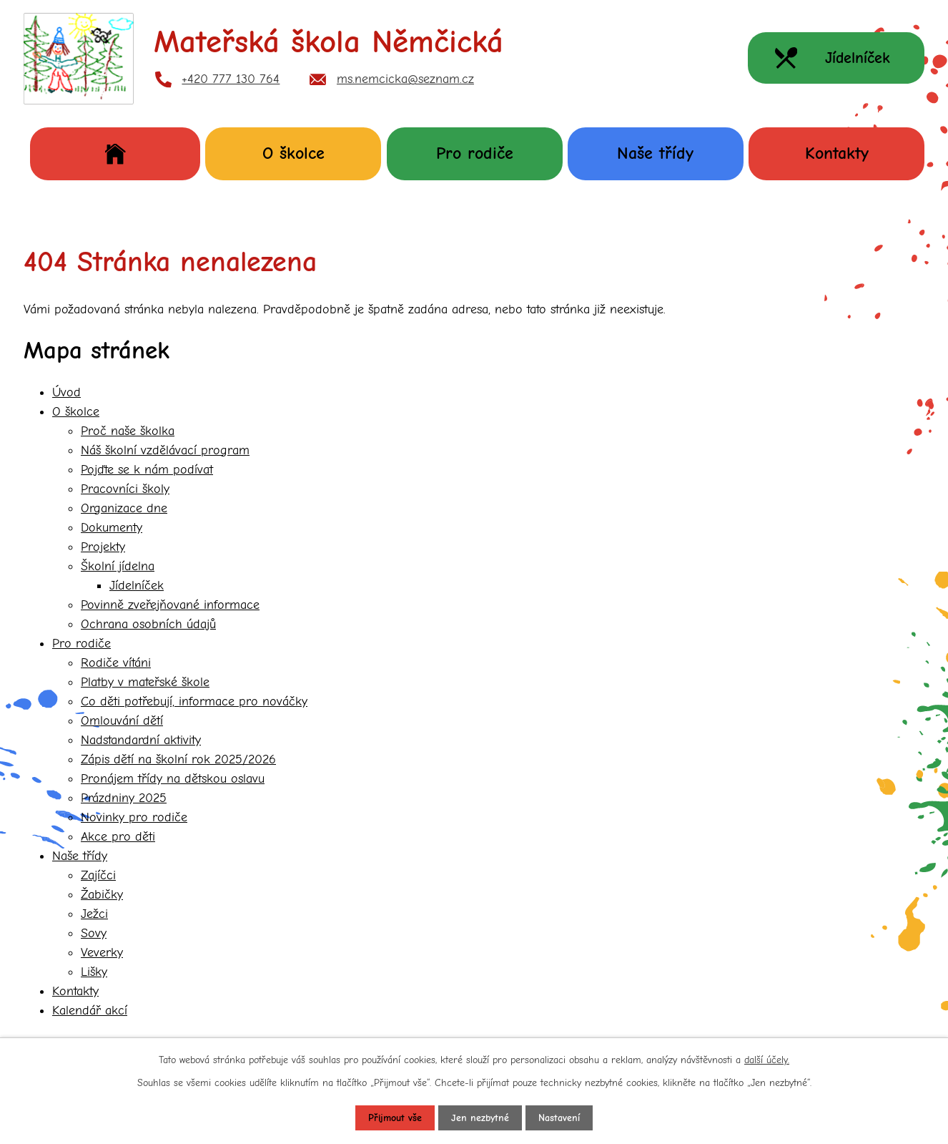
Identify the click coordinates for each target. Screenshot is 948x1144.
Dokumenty (111, 527)
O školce (293, 153)
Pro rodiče (474, 153)
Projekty (103, 546)
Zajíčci (98, 875)
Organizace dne (124, 508)
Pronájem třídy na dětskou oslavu (173, 778)
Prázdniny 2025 (124, 798)
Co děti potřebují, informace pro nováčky (194, 701)
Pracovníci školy (125, 489)
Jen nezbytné (480, 1118)
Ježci (94, 913)
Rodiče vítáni (116, 662)
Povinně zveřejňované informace (170, 604)
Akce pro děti (118, 836)
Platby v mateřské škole (145, 682)
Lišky (94, 971)
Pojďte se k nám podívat (147, 469)
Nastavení (559, 1118)
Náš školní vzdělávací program (165, 450)
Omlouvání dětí (122, 720)
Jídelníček (136, 585)
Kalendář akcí (89, 1010)
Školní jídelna (117, 566)
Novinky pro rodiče (134, 817)
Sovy (94, 933)
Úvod (115, 153)
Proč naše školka (127, 431)
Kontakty (837, 153)
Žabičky (102, 894)
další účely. (766, 1060)
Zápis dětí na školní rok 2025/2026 (178, 759)
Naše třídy (655, 153)
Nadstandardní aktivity (141, 740)
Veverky (102, 952)
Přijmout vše (395, 1118)
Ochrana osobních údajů (148, 624)
